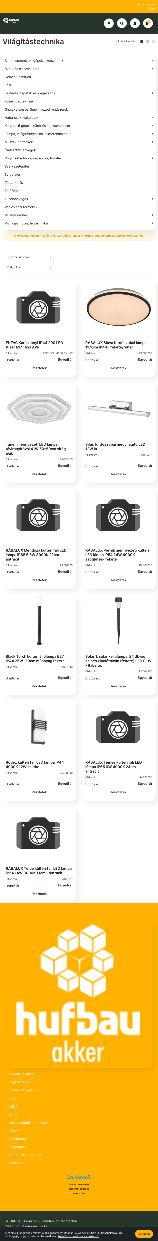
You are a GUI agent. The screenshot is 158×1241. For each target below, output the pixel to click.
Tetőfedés (12, 191)
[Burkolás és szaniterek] (79, 69)
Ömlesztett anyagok (20, 150)
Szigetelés (13, 174)
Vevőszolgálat (21, 1139)
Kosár (13, 1098)
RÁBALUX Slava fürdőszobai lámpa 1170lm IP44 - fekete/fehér (116, 345)
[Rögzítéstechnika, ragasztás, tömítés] (79, 158)
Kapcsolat (17, 1147)
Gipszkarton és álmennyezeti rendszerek (36, 109)
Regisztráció (19, 1082)
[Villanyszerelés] (79, 215)
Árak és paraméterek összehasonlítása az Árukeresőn (79, 1188)
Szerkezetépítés (17, 166)
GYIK (13, 1115)
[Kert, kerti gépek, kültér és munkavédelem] (79, 126)
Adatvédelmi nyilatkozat (30, 1123)
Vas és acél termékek (21, 207)
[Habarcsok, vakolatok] (79, 117)
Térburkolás (14, 183)
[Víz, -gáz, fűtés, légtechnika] (79, 223)
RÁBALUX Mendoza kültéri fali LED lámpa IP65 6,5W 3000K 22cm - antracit (36, 554)
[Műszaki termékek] (79, 142)
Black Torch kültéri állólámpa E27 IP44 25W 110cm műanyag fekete (35, 658)
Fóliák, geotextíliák (19, 101)
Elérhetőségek (146, 4)
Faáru (9, 85)
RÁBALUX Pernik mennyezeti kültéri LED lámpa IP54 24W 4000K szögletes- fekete (117, 554)
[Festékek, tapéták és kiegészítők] (79, 93)
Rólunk (151, 8)
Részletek (39, 368)
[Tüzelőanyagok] (79, 199)
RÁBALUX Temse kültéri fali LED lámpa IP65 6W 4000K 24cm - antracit (113, 766)
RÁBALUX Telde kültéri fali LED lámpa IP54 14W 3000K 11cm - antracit (39, 870)
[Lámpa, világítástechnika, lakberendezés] (79, 134)
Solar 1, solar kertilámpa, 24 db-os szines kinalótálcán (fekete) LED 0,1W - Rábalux (118, 660)
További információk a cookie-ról (78, 1236)
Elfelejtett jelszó (23, 1090)
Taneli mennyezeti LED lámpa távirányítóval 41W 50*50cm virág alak (36, 448)
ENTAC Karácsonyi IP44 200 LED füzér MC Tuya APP (34, 345)
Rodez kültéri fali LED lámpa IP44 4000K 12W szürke (35, 764)
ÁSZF (13, 1106)
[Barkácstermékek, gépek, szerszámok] (79, 61)
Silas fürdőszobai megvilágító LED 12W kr (115, 446)
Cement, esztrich (18, 77)
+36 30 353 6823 (26, 1155)
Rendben (144, 1234)
